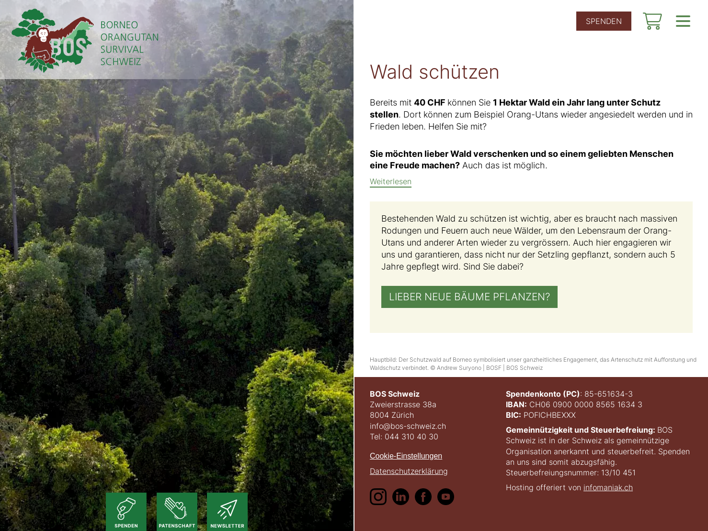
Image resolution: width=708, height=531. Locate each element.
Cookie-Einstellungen (406, 456)
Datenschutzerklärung (409, 471)
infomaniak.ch (608, 487)
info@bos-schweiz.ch (408, 426)
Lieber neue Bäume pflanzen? (469, 297)
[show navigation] (683, 21)
